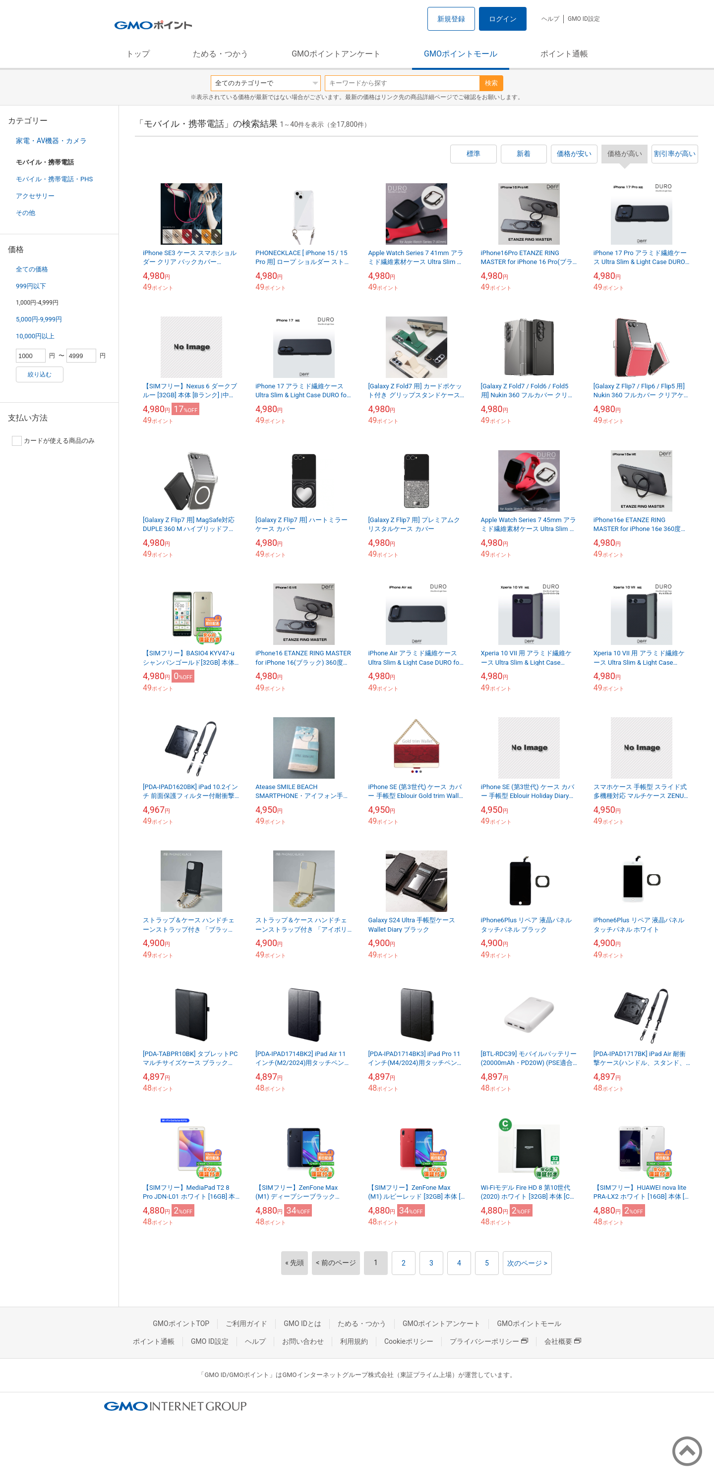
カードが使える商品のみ (53, 441)
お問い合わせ (303, 1341)
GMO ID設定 (584, 18)
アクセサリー (35, 196)
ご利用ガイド (246, 1323)
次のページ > (527, 1263)
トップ (138, 53)
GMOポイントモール (460, 53)
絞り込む (40, 374)
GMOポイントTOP (181, 1323)
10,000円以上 (35, 336)
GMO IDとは (302, 1323)
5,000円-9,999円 (39, 319)
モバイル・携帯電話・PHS (54, 179)
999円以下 (31, 286)
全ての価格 (32, 269)
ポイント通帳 (564, 53)
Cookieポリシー (408, 1341)
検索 (491, 83)
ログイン (503, 19)
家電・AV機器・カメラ (51, 141)
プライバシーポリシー (489, 1341)
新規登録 (451, 19)
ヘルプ (550, 18)
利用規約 (354, 1341)
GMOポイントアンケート (336, 53)
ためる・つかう (220, 53)
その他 (25, 212)
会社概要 (562, 1341)
